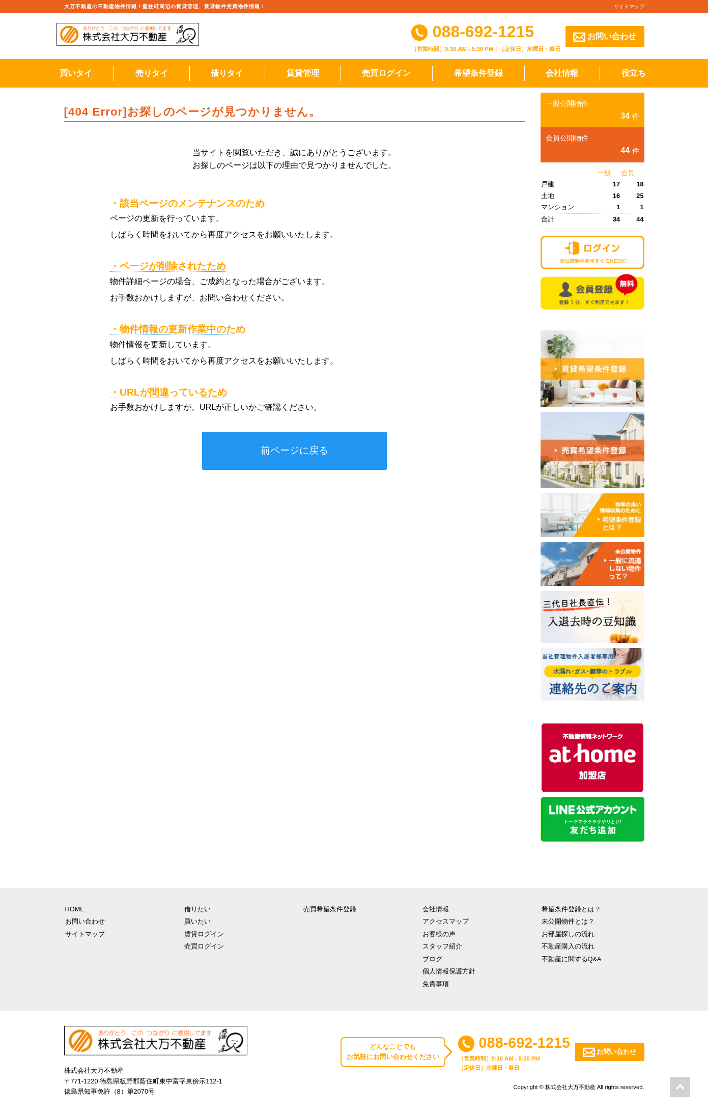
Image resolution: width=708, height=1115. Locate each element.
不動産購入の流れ (568, 946)
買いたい (197, 921)
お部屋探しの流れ (568, 934)
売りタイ (151, 73)
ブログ (432, 959)
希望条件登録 (478, 73)
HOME (74, 909)
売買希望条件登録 (329, 909)
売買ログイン (386, 73)
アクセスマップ (445, 921)
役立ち (633, 73)
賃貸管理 (303, 73)
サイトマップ (629, 6)
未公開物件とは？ (568, 921)
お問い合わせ (604, 37)
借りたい (197, 909)
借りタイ (227, 73)
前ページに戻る (294, 450)
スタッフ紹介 (442, 946)
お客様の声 (439, 934)
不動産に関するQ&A (572, 959)
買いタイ (76, 73)
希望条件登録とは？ (571, 909)
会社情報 (562, 73)
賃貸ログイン (204, 934)
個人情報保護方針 (448, 971)
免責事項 (435, 984)
